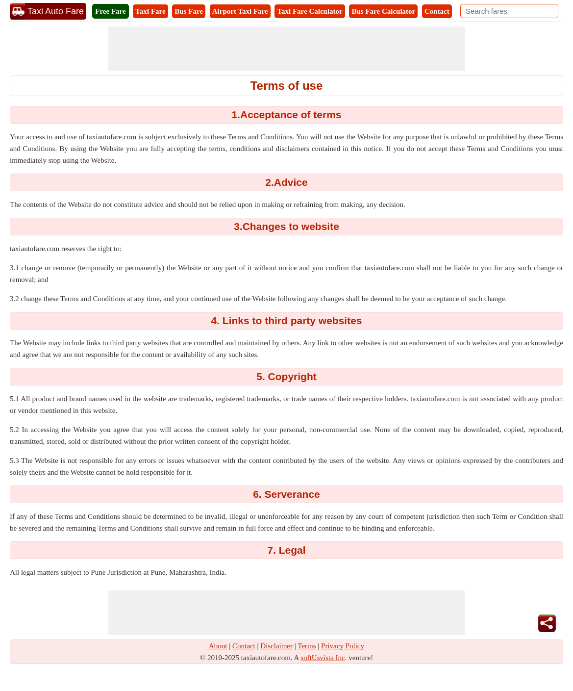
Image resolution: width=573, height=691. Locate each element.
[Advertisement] (286, 48)
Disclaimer (276, 646)
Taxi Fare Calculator (309, 11)
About (218, 646)
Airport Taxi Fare (240, 11)
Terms (307, 646)
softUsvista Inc (322, 658)
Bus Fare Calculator (383, 11)
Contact (436, 11)
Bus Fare (188, 11)
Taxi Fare (150, 11)
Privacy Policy (342, 646)
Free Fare (110, 11)
